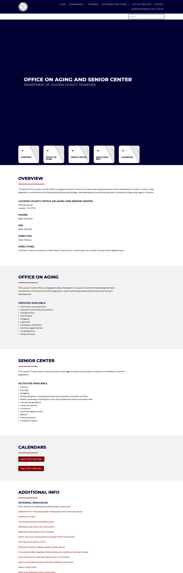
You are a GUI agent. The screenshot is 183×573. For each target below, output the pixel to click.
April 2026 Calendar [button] (31, 459)
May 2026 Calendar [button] (31, 468)
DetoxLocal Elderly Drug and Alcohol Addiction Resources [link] (45, 562)
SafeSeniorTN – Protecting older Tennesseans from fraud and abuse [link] (50, 512)
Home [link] (62, 4)
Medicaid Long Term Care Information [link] (36, 527)
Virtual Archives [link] (141, 4)
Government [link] (77, 4)
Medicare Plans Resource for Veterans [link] (36, 532)
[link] (23, 11)
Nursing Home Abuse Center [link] (32, 542)
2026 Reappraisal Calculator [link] (147, 9)
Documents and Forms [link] (115, 4)
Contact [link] (159, 4)
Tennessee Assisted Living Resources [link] (36, 522)
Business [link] (94, 4)
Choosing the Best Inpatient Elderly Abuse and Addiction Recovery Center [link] (53, 552)
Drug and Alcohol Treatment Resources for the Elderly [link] (44, 557)
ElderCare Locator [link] (27, 517)
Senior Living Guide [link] (27, 567)
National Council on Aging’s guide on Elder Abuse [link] (41, 547)
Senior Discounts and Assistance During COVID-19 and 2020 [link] (46, 537)
